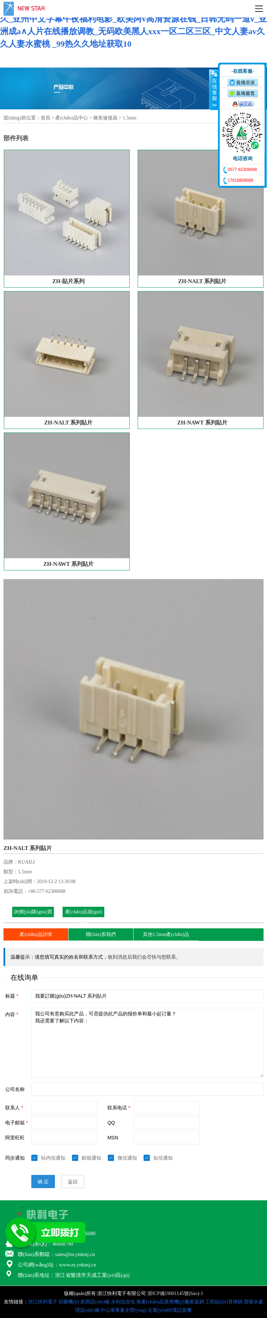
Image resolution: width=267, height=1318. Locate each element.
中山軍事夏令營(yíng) (123, 1310)
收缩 (214, 89)
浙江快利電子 (42, 1301)
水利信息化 (123, 1301)
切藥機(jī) (68, 1301)
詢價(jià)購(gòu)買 (33, 911)
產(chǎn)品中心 (71, 117)
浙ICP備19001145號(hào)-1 (175, 1293)
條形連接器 (105, 117)
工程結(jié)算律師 (223, 1301)
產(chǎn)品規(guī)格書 (83, 917)
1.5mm (129, 117)
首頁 (45, 117)
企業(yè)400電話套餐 (170, 1310)
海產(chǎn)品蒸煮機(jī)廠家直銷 (170, 1301)
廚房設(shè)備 (95, 1301)
